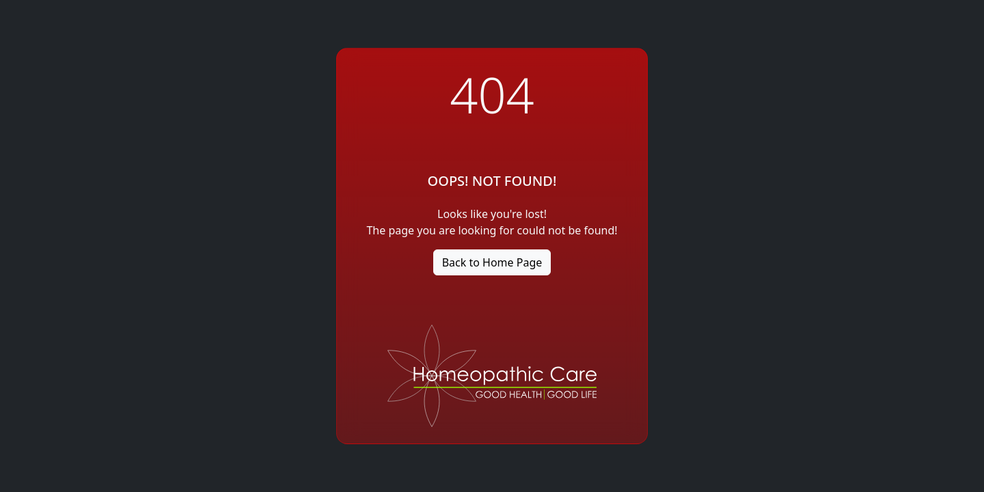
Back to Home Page (492, 262)
